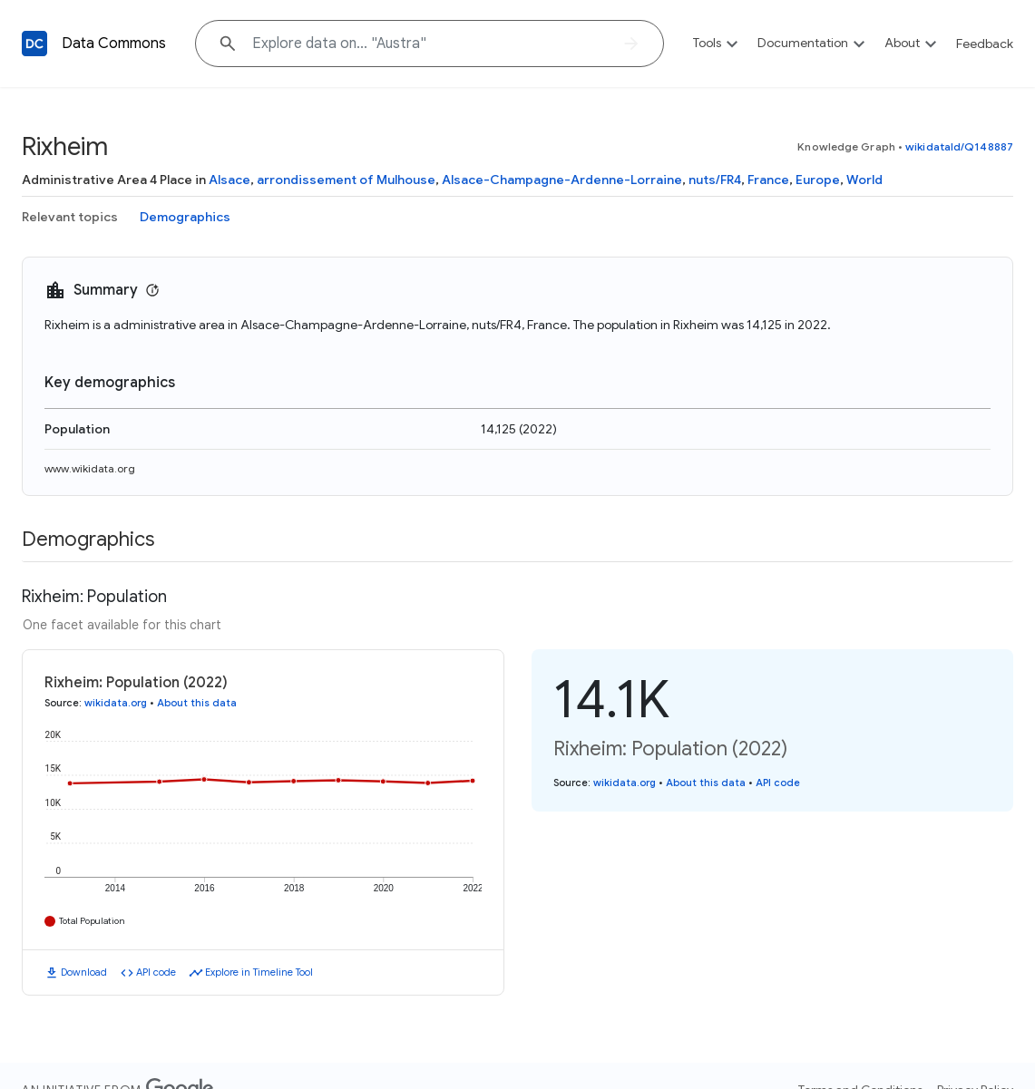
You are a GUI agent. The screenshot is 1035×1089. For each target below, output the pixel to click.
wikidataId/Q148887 (959, 146)
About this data (197, 702)
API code (156, 972)
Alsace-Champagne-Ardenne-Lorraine (562, 179)
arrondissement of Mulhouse (346, 179)
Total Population (92, 921)
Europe (818, 179)
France (768, 179)
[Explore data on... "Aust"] (429, 43)
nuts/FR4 (714, 179)
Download (84, 972)
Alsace (229, 179)
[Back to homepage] (34, 43)
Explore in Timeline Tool (259, 972)
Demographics (185, 217)
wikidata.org (115, 702)
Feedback (984, 43)
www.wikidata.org (89, 468)
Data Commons (114, 43)
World (864, 179)
